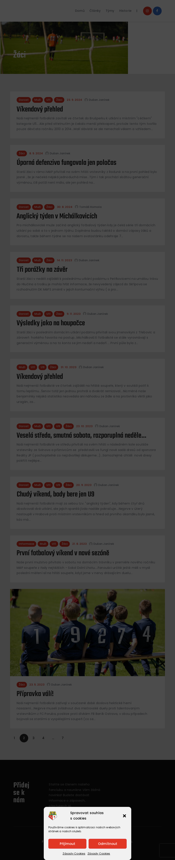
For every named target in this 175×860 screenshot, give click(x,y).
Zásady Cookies (74, 853)
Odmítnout (107, 843)
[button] (124, 816)
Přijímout (67, 843)
